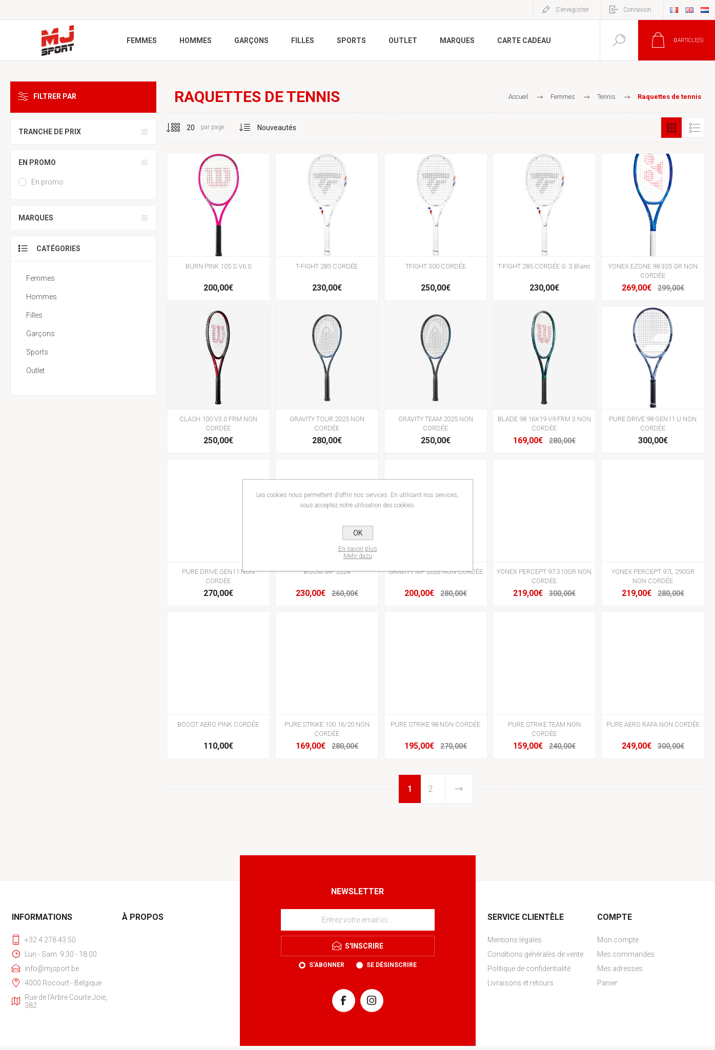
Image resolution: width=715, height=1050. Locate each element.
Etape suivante (458, 789)
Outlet (35, 370)
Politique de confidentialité (528, 968)
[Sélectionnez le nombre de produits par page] (183, 127)
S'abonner (326, 965)
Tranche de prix (49, 132)
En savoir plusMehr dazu (357, 552)
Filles (34, 315)
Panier (607, 983)
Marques (35, 218)
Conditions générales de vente (535, 954)
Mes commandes (626, 954)
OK (357, 533)
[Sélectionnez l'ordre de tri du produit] (277, 127)
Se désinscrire (391, 965)
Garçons (40, 334)
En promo (37, 162)
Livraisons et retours (520, 983)
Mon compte (618, 940)
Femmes (40, 278)
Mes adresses (620, 968)
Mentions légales (514, 940)
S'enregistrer (572, 9)
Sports (37, 352)
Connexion (637, 9)
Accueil (518, 96)
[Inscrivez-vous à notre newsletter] (358, 920)
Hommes (41, 297)
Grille (671, 127)
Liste (694, 127)
